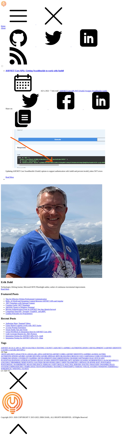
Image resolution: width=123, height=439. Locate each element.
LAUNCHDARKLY (110, 360)
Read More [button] (5, 289)
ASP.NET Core (65, 91)
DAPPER (33, 358)
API (73, 91)
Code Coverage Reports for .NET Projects (21, 334)
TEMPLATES (30, 367)
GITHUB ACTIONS (28, 360)
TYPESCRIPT (68, 367)
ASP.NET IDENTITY (75, 354)
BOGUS (75, 356)
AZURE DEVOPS (17, 350)
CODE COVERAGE (103, 356)
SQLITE (86, 364)
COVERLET (23, 358)
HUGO (40, 360)
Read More (10, 177)
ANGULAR (32, 354)
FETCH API (100, 358)
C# (13, 348)
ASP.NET (6, 348)
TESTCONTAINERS (44, 367)
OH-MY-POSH (49, 362)
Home (3, 26)
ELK (92, 358)
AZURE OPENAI (48, 356)
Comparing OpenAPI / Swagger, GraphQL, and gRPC (26, 311)
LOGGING (6, 362)
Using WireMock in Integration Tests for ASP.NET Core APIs (28, 332)
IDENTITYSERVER (59, 360)
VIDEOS (79, 367)
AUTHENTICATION (81, 348)
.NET (24, 348)
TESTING (41, 348)
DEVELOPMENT (97, 348)
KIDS (86, 360)
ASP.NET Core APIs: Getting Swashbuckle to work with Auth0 (35, 70)
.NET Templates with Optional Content (20, 303)
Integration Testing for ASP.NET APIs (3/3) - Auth (24, 336)
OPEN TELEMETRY (70, 362)
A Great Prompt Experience (16, 328)
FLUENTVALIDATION (10, 360)
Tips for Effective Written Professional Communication (26, 299)
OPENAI (83, 362)
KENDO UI (78, 360)
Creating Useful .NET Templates (18, 305)
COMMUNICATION (9, 358)
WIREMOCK (7, 369)
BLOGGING (66, 356)
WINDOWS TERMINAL (108, 367)
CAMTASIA (89, 356)
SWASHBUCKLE (107, 364)
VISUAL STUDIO (90, 367)
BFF (58, 356)
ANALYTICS (21, 354)
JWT (77, 91)
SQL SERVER (76, 364)
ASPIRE (67, 348)
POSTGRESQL (7, 364)
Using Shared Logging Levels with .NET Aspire (23, 325)
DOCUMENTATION (61, 358)
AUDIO (6, 350)
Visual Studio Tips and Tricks (16, 330)
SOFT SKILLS (58, 364)
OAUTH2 (32, 348)
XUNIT (50, 348)
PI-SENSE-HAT (94, 362)
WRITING (17, 369)
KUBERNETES (95, 360)
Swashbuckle (97, 91)
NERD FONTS (27, 362)
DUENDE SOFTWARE (79, 358)
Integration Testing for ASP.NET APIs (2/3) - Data (24, 338)
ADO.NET (59, 348)
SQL (67, 364)
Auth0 (104, 91)
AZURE (22, 356)
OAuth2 (82, 91)
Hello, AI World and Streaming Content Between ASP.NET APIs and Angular (34, 301)
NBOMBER (16, 362)
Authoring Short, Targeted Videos (18, 323)
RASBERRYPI (20, 364)
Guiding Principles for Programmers (19, 314)
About (3, 28)
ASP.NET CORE (59, 354)
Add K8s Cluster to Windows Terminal (20, 307)
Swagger (88, 91)
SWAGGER (95, 364)
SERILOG (47, 364)
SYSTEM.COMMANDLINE (12, 367)
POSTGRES (106, 362)
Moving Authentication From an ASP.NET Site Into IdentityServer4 (31, 309)
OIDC (59, 362)
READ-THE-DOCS (35, 364)
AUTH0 (102, 354)
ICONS (47, 360)
